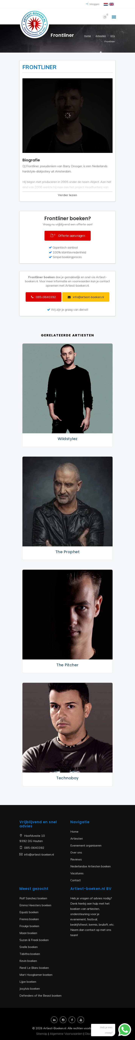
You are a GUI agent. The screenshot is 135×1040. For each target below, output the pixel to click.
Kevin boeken (28, 961)
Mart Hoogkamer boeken (35, 975)
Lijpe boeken (27, 981)
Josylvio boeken (29, 988)
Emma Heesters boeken (35, 905)
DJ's (112, 35)
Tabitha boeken (29, 954)
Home (87, 35)
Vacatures (77, 873)
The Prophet (67, 551)
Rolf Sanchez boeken (33, 898)
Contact (75, 880)
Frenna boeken (29, 919)
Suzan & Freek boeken (34, 940)
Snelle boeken (28, 947)
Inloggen (92, 4)
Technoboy (67, 778)
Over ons (76, 852)
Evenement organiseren (85, 845)
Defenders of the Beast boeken (40, 995)
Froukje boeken (29, 926)
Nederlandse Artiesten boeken (90, 866)
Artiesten (101, 35)
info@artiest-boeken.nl (39, 854)
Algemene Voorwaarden (66, 1033)
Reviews (76, 859)
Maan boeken (28, 933)
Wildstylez (67, 438)
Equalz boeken (28, 912)
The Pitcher (67, 665)
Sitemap (41, 1033)
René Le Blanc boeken (34, 968)
